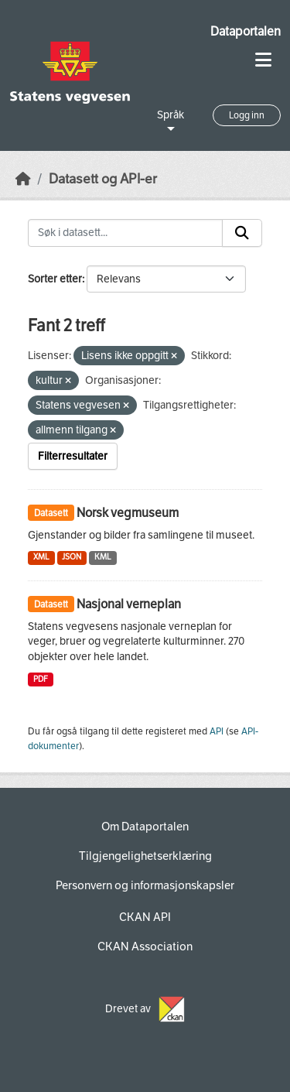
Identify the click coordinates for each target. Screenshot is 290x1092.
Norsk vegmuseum (128, 512)
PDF (40, 679)
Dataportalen (245, 31)
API (216, 731)
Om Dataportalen (145, 827)
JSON (71, 557)
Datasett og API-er (103, 179)
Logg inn (246, 115)
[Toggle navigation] (263, 60)
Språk (170, 115)
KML (102, 557)
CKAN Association (145, 946)
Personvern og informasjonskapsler (145, 885)
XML (41, 557)
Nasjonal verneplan (129, 604)
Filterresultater (72, 456)
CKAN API (145, 917)
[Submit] (242, 233)
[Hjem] (23, 179)
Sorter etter (55, 279)
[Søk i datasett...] (125, 233)
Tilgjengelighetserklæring (145, 856)
